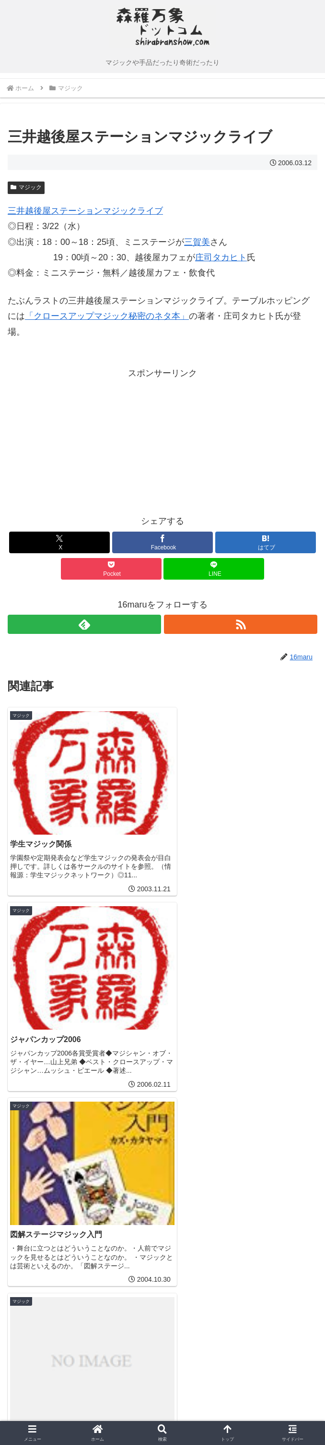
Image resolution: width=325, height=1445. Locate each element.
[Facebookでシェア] (162, 542)
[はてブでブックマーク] (265, 542)
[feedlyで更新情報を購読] (84, 624)
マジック (26, 187)
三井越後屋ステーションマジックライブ (85, 211)
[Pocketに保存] (111, 569)
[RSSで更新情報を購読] (240, 624)
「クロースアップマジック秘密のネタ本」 (107, 316)
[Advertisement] (85, 441)
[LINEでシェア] (213, 569)
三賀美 (197, 242)
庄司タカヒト (221, 257)
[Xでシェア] (59, 542)
